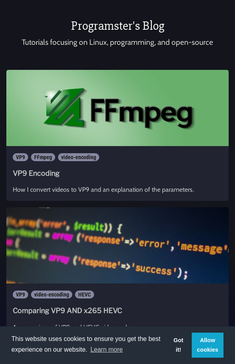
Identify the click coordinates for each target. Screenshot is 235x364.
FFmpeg (43, 157)
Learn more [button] (107, 349)
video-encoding (78, 157)
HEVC (84, 294)
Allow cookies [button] (207, 345)
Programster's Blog (117, 25)
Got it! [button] (178, 345)
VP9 (20, 157)
